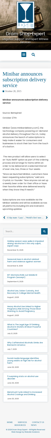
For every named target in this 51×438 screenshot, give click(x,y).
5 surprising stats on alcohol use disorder (22, 377)
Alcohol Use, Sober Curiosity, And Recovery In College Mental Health (23, 291)
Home (10, 422)
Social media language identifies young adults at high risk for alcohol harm (24, 360)
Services (22, 422)
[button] (23, 54)
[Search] (44, 231)
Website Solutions (32, 432)
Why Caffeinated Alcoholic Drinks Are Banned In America (25, 343)
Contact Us (38, 422)
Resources (20, 425)
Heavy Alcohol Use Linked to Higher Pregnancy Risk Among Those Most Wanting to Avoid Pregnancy (24, 308)
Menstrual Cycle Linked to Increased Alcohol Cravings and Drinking (24, 393)
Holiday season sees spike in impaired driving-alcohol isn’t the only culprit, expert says (25, 243)
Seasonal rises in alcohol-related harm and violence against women (24, 260)
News (34, 425)
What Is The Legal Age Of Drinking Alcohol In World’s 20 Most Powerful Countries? (24, 327)
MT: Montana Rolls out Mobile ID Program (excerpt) (22, 276)
